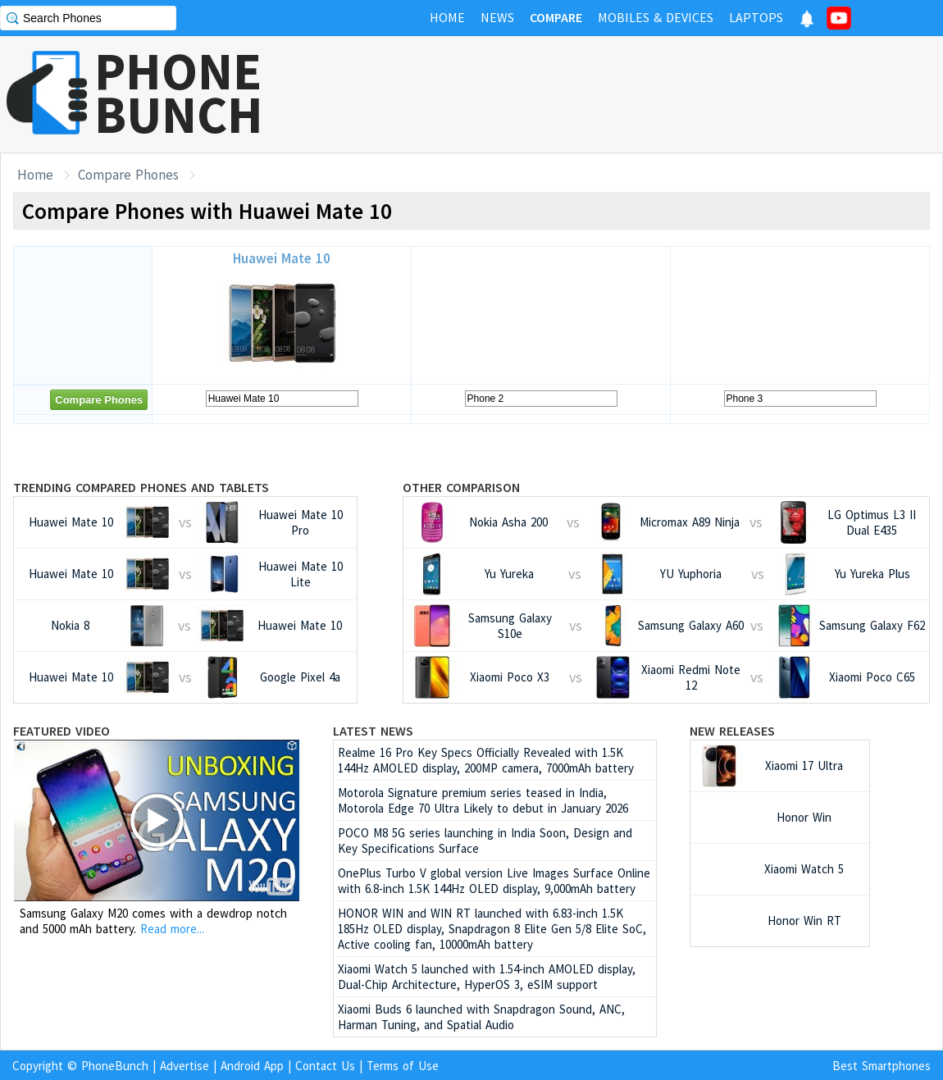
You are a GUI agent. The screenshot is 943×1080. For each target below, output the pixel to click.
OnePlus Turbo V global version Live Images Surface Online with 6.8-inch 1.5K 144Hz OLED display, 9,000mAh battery (494, 880)
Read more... (172, 928)
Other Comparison (461, 487)
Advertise (184, 1065)
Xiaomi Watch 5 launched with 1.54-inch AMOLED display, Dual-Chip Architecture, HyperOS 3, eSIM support (487, 976)
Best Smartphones (881, 1065)
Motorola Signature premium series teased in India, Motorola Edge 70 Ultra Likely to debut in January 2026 (483, 800)
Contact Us (325, 1065)
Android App (252, 1065)
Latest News (373, 730)
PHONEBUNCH (178, 92)
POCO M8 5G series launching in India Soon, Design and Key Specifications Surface (485, 840)
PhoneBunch (114, 1065)
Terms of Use (403, 1065)
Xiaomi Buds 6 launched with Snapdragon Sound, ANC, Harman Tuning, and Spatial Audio (481, 1016)
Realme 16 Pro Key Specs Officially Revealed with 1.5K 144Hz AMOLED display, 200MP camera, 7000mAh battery (486, 760)
